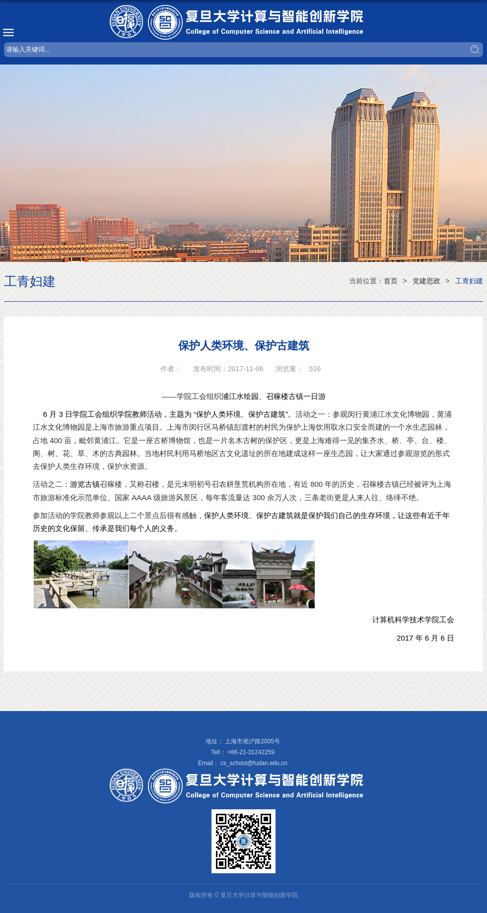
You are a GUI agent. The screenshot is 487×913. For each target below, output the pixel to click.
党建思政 (426, 281)
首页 (391, 281)
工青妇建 (469, 281)
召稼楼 (111, 484)
